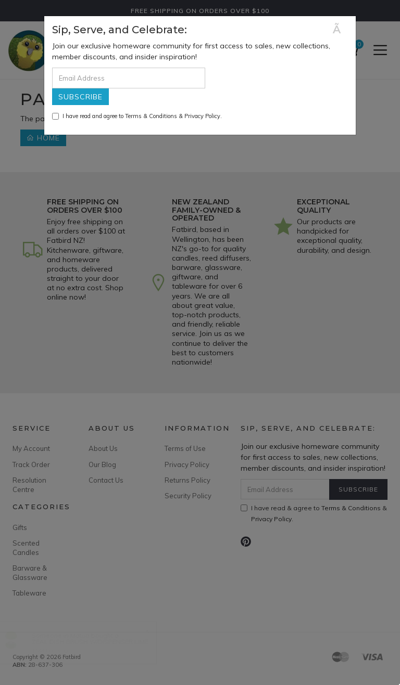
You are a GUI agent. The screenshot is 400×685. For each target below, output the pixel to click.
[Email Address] (128, 78)
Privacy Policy (202, 116)
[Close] (340, 29)
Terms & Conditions (151, 116)
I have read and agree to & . (137, 116)
